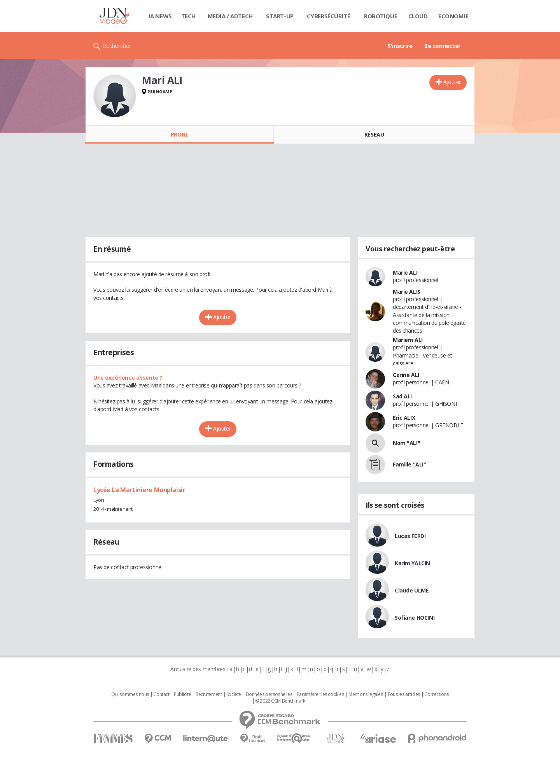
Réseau (374, 134)
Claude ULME (412, 590)
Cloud (418, 16)
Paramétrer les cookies (320, 694)
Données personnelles (269, 694)
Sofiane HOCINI (414, 617)
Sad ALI (402, 396)
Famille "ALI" (409, 464)
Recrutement (209, 694)
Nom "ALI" (406, 443)
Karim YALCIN (412, 563)
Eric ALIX (404, 417)
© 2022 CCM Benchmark (280, 701)
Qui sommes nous (130, 694)
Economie (453, 16)
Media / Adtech (230, 16)
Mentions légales (365, 694)
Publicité (182, 694)
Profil (179, 134)
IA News (160, 16)
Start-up (280, 16)
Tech (188, 16)
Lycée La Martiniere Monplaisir (139, 490)
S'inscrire (400, 45)
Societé (233, 694)
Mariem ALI (408, 340)
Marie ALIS (406, 291)
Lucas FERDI (410, 536)
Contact (161, 694)
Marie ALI (405, 272)
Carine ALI (406, 375)
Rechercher (116, 45)
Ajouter (452, 82)
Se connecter (442, 45)
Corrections (436, 694)
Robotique (380, 16)
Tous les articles (403, 694)
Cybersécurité (328, 16)
